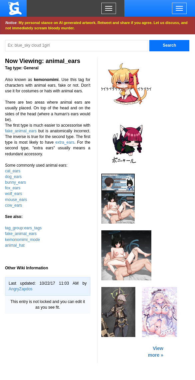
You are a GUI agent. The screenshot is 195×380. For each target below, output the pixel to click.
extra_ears (64, 142)
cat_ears (12, 171)
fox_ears (12, 188)
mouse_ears (16, 199)
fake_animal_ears (21, 131)
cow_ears (13, 205)
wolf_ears (13, 193)
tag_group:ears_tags (23, 228)
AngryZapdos (20, 289)
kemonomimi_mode (22, 239)
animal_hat (15, 245)
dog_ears (13, 176)
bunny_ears (15, 182)
